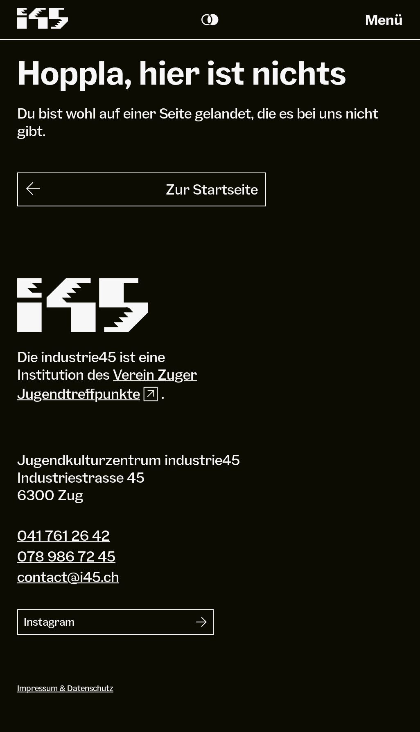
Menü (384, 19)
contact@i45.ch (68, 576)
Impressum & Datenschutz (65, 688)
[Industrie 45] (82, 305)
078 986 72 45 (66, 556)
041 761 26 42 (63, 535)
